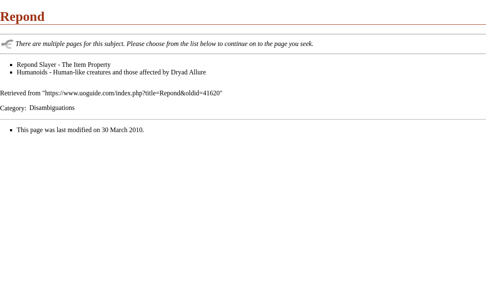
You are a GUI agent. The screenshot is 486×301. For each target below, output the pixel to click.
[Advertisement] (70, 199)
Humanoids (32, 72)
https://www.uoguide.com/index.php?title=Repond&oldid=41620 (132, 93)
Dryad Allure (188, 72)
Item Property (92, 64)
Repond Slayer (36, 64)
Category (12, 107)
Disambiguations (51, 107)
